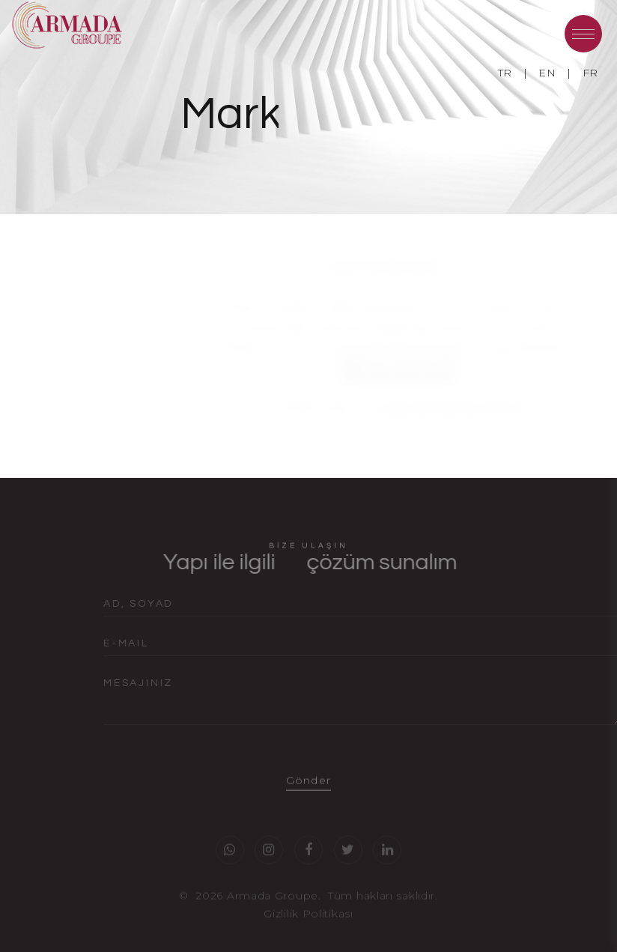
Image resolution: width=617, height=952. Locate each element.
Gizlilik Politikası (308, 923)
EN (547, 72)
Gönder (308, 790)
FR (590, 72)
